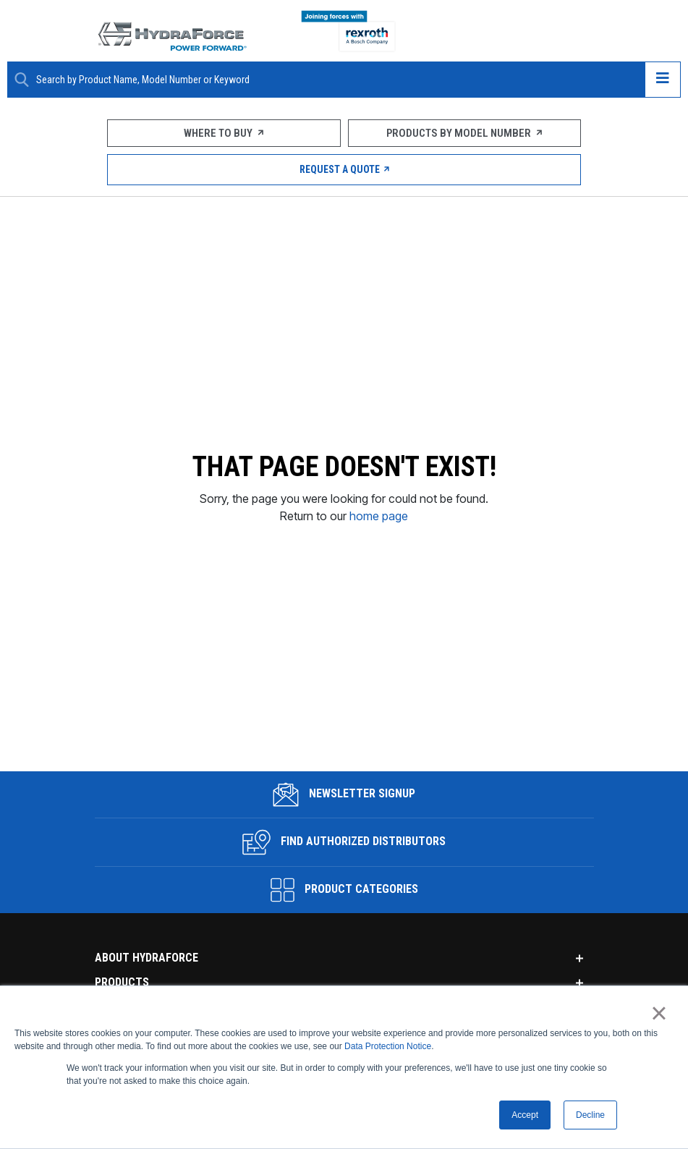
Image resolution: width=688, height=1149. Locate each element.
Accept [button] (524, 1115)
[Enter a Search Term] (335, 80)
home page (378, 508)
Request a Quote (344, 169)
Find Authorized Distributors (344, 828)
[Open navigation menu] (662, 79)
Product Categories (344, 875)
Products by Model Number (464, 133)
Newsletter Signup (344, 780)
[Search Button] (21, 79)
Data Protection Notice (387, 1046)
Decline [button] (590, 1115)
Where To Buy (224, 133)
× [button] (658, 1012)
